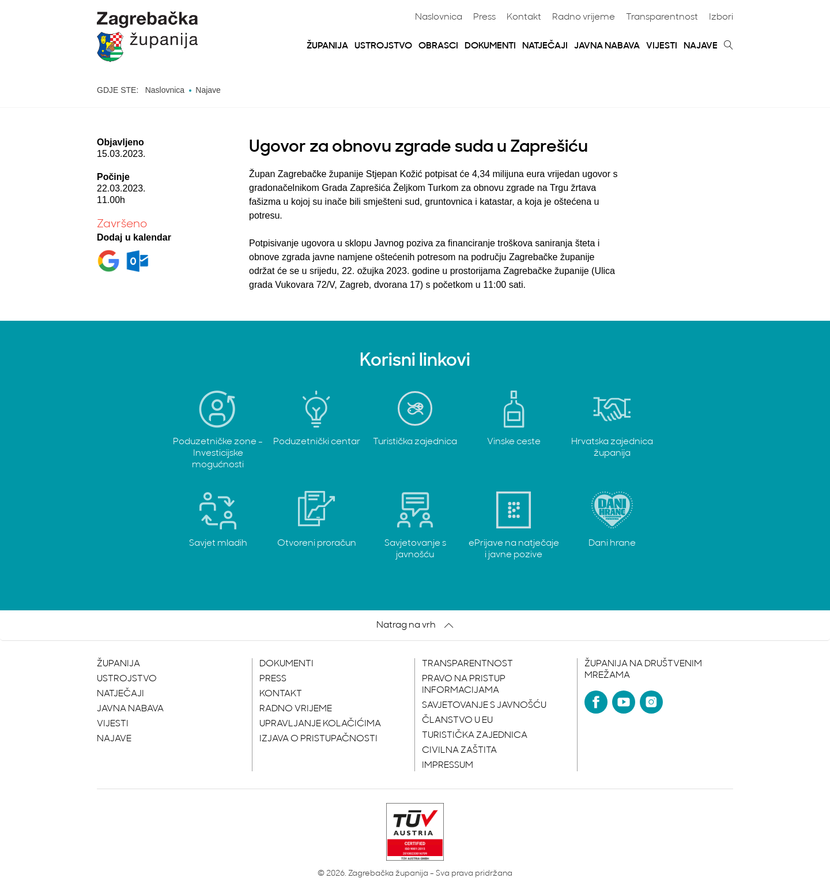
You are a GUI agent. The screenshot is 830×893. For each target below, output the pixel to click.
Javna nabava (607, 46)
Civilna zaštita (459, 750)
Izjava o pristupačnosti (318, 739)
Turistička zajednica (474, 735)
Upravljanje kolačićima (320, 724)
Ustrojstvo (383, 46)
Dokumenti (490, 46)
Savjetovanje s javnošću (484, 705)
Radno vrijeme (583, 17)
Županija (327, 46)
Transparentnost (662, 17)
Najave (701, 46)
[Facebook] (596, 702)
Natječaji (545, 46)
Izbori (721, 17)
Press (484, 17)
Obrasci (438, 46)
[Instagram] (651, 702)
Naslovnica (438, 17)
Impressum (447, 765)
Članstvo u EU (457, 720)
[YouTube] (623, 702)
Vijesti (661, 46)
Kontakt (524, 17)
